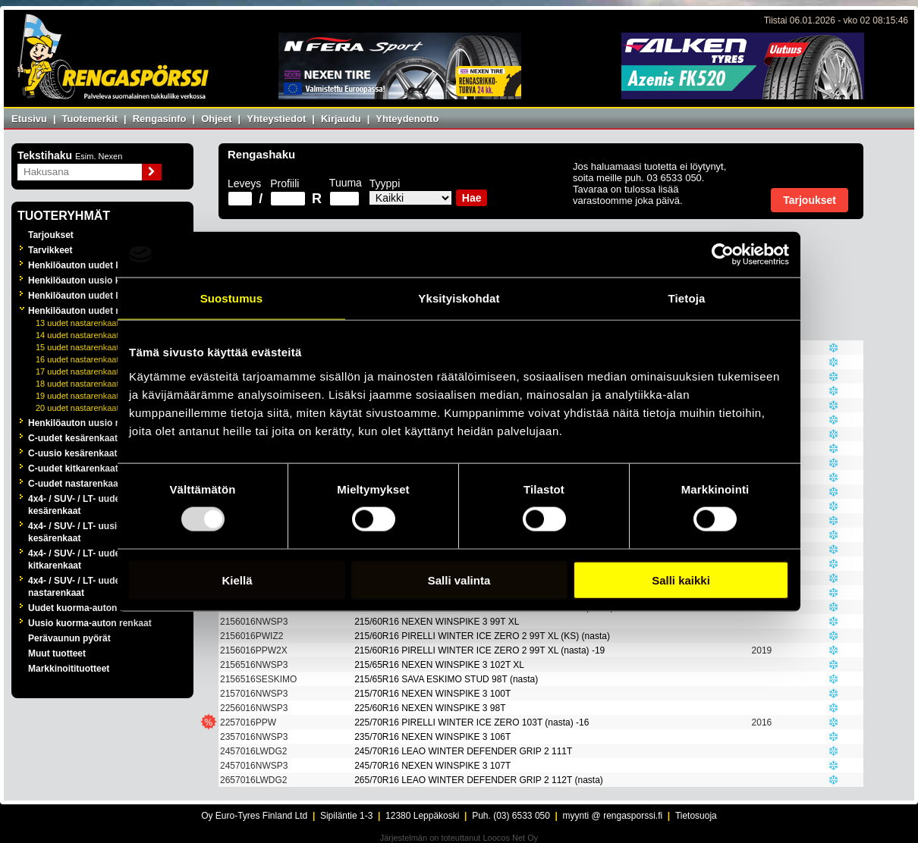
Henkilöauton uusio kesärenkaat (98, 280)
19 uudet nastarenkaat (77, 395)
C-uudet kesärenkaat (73, 438)
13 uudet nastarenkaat (77, 322)
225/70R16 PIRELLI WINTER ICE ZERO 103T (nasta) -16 (471, 722)
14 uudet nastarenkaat (77, 335)
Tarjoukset (51, 235)
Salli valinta (459, 579)
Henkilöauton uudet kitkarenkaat (98, 295)
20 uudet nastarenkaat (77, 407)
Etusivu (29, 118)
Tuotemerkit (90, 118)
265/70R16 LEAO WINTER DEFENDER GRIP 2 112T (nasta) (478, 780)
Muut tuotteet (57, 653)
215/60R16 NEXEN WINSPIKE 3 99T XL (436, 621)
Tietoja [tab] (687, 298)
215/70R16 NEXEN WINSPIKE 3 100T (432, 693)
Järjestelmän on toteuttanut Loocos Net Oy (459, 837)
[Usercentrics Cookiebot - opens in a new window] (722, 254)
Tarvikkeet (50, 250)
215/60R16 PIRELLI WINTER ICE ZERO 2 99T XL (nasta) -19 (479, 650)
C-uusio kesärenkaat (72, 453)
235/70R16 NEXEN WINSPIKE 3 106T (432, 737)
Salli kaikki (681, 579)
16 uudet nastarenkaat (77, 359)
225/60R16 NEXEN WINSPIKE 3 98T (429, 708)
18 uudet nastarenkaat (77, 383)
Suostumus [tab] (231, 298)
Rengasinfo (160, 118)
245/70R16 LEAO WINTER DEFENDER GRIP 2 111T (463, 751)
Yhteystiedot (276, 118)
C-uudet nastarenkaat (74, 483)
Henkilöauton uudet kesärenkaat (98, 265)
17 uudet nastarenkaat (77, 371)
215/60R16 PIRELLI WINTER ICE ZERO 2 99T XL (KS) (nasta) (482, 636)
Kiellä (237, 579)
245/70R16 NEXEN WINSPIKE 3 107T (432, 765)
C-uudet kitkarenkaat (73, 468)
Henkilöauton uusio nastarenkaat (99, 423)
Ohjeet (216, 118)
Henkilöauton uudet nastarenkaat (99, 311)
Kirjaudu (341, 118)
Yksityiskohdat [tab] (458, 298)
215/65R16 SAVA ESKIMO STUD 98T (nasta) (446, 679)
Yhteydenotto (407, 118)
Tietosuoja (696, 815)
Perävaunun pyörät (69, 638)
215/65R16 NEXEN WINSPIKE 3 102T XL (439, 665)
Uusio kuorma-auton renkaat (90, 623)
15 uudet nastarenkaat (77, 347)
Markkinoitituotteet (68, 668)
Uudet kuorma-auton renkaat (90, 608)
